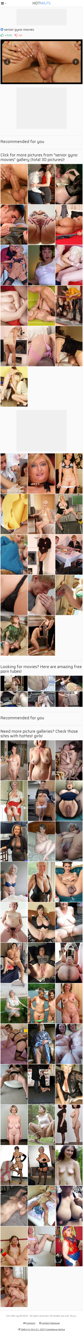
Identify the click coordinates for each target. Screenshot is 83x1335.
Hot (41, 3)
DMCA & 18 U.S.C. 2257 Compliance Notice (41, 1329)
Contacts (29, 1323)
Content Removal (49, 1323)
